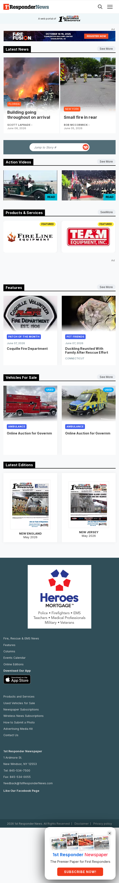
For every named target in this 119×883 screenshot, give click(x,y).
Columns (9, 643)
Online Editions (13, 656)
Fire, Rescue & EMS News (21, 630)
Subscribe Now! (80, 872)
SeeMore (106, 212)
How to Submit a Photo (19, 714)
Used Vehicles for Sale (19, 695)
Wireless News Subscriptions (23, 708)
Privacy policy (102, 815)
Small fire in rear (80, 117)
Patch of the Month (24, 336)
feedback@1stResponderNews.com (28, 775)
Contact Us (10, 727)
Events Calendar (14, 649)
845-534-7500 (19, 762)
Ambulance (16, 423)
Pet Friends (75, 336)
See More (106, 48)
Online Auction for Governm (29, 430)
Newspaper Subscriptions (21, 701)
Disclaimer (81, 815)
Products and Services (19, 688)
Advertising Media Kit (18, 721)
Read (51, 197)
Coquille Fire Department (27, 348)
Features (9, 637)
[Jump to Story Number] (56, 147)
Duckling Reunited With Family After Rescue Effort (86, 350)
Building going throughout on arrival (28, 115)
